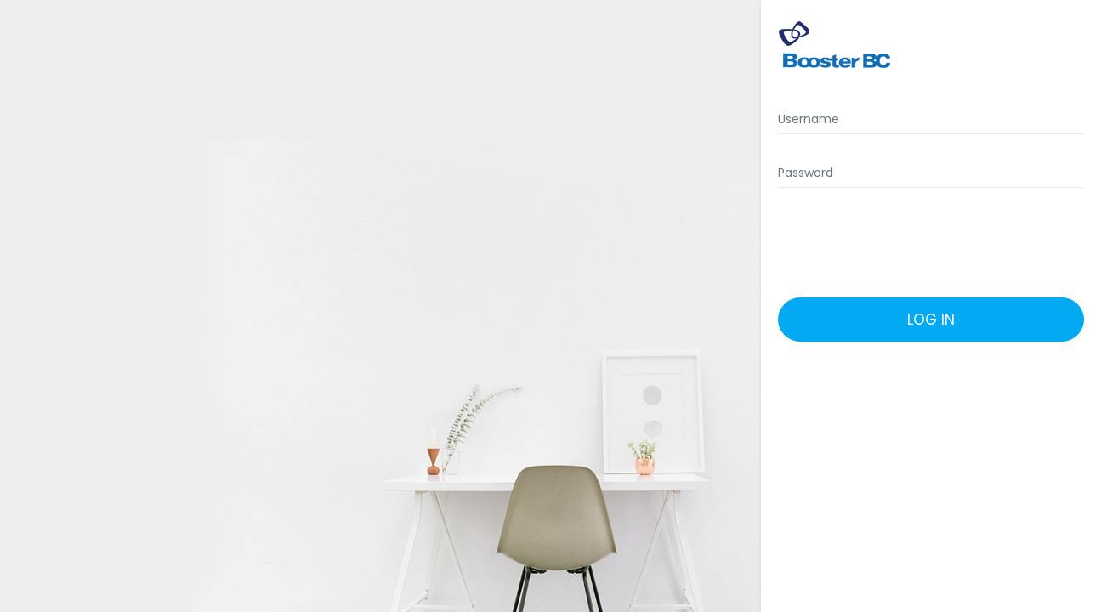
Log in (931, 319)
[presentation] (927, 243)
